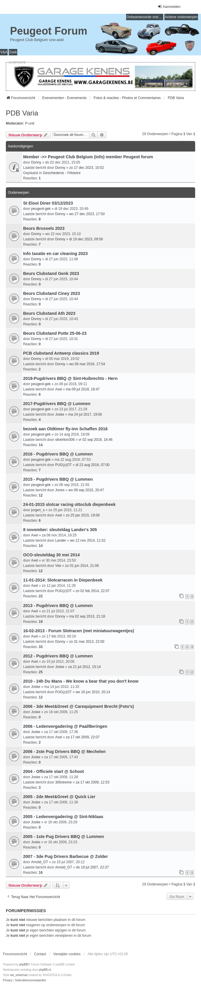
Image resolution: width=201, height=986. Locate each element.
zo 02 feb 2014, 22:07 (92, 591)
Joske (59, 414)
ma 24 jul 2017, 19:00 (85, 414)
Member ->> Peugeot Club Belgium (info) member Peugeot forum (88, 156)
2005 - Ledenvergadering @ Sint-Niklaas (63, 816)
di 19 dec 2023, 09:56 (86, 239)
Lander (60, 540)
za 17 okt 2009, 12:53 (92, 782)
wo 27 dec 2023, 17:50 (86, 214)
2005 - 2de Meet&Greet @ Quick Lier (59, 796)
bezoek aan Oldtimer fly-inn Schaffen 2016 (65, 428)
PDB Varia (22, 113)
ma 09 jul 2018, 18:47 (82, 389)
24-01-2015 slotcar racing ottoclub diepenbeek (69, 504)
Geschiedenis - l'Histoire (61, 173)
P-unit (29, 123)
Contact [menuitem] (40, 954)
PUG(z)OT (63, 465)
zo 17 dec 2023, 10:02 (86, 168)
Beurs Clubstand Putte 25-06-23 (55, 333)
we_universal (18, 975)
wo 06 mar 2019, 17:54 (87, 364)
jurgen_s (37, 510)
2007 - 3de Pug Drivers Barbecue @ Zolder (65, 856)
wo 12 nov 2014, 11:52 (87, 540)
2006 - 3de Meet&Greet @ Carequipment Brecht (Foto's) (78, 706)
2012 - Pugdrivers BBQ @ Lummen (58, 656)
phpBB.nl (45, 969)
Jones (59, 490)
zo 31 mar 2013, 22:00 (86, 642)
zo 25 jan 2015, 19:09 (82, 515)
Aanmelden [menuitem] (169, 6)
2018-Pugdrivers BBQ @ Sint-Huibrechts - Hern (70, 378)
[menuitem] (8, 980)
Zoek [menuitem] (13, 52)
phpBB (23, 964)
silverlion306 (65, 440)
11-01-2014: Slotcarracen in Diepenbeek (62, 580)
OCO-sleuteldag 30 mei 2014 (51, 554)
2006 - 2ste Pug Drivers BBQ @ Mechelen (64, 751)
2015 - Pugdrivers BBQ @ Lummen (58, 479)
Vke (58, 566)
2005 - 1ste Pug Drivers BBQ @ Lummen (63, 836)
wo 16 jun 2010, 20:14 (92, 692)
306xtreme (63, 782)
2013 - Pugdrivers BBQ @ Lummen (58, 605)
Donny (36, 162)
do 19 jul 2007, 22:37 (92, 867)
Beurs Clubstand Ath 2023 (49, 313)
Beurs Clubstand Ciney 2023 (51, 293)
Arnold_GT (39, 862)
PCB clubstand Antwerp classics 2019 (61, 353)
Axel (58, 389)
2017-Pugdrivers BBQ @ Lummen (56, 403)
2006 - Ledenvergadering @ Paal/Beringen (65, 726)
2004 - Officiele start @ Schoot (53, 771)
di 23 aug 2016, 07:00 (92, 465)
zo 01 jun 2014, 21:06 (82, 566)
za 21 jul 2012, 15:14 (84, 667)
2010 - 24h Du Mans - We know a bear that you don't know (80, 681)
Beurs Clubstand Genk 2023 (51, 273)
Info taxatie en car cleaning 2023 (55, 253)
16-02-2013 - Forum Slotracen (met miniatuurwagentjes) (78, 630)
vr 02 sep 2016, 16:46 (95, 440)
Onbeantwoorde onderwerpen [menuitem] (144, 17)
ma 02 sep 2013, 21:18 (87, 616)
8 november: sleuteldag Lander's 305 (60, 529)
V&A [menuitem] (3, 52)
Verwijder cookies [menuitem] (66, 954)
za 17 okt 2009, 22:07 (82, 737)
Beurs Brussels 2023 (44, 228)
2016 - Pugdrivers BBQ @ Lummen (58, 454)
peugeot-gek (41, 209)
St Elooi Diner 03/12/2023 (48, 203)
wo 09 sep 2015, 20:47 (86, 490)
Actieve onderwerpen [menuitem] (181, 17)
